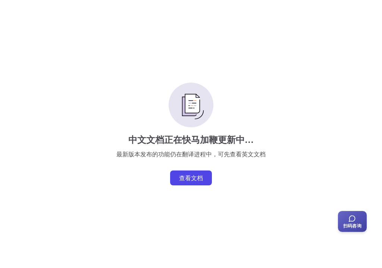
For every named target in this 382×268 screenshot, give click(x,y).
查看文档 (191, 178)
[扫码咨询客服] (352, 221)
